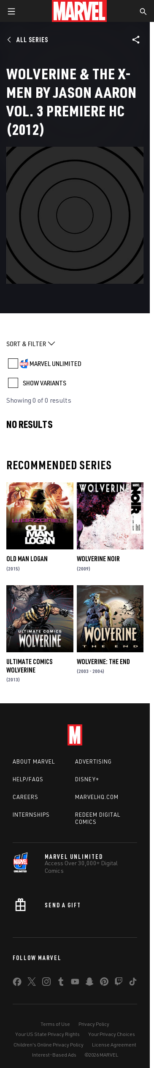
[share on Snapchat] (89, 983)
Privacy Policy (93, 1024)
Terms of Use (55, 1024)
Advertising (93, 761)
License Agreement (114, 1044)
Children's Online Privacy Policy (49, 1044)
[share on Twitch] (118, 983)
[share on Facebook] (17, 983)
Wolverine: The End (103, 661)
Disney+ (87, 779)
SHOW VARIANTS (44, 383)
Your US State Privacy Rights (47, 1034)
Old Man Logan (27, 558)
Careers (25, 797)
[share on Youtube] (75, 983)
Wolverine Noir (98, 558)
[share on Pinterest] (104, 983)
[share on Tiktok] (133, 983)
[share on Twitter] (31, 983)
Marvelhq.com (97, 797)
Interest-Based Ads (54, 1055)
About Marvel (34, 761)
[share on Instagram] (46, 983)
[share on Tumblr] (61, 983)
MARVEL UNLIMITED (55, 363)
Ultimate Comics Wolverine (29, 665)
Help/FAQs (28, 779)
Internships (31, 814)
